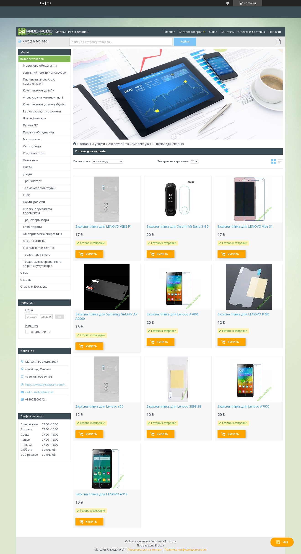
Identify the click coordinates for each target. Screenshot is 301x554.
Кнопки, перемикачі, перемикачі (37, 211)
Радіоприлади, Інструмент (42, 111)
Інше (26, 195)
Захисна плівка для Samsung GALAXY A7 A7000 (106, 316)
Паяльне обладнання (38, 132)
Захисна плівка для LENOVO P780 (244, 314)
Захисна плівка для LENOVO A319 (101, 494)
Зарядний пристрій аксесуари (44, 72)
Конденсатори (33, 153)
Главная (169, 32)
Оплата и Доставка (33, 286)
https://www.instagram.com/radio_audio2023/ (46, 385)
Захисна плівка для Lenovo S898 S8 (174, 406)
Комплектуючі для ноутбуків (43, 104)
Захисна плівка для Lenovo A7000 (173, 314)
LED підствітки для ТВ (38, 248)
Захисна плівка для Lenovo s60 (99, 406)
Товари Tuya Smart (36, 254)
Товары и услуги (92, 144)
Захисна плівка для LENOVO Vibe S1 (245, 226)
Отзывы (25, 280)
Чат (282, 542)
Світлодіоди (32, 146)
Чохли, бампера (34, 118)
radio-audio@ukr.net (39, 392)
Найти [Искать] (185, 41)
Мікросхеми (32, 139)
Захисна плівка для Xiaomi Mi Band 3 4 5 (178, 226)
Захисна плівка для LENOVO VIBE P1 (103, 226)
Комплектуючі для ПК (38, 90)
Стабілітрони (32, 227)
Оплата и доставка (251, 32)
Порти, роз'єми (34, 202)
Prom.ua (170, 541)
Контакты (227, 32)
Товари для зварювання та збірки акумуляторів (42, 264)
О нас (213, 32)
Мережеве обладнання (40, 65)
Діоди (27, 174)
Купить (91, 254)
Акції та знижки (34, 241)
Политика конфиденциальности (186, 549)
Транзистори (32, 181)
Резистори (31, 160)
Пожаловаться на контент (144, 549)
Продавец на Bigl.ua (150, 545)
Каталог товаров (190, 32)
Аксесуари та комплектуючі (43, 97)
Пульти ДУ (30, 125)
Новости (275, 32)
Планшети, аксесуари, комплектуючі (39, 81)
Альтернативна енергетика (42, 234)
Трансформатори (36, 220)
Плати (27, 167)
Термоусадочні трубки (39, 188)
